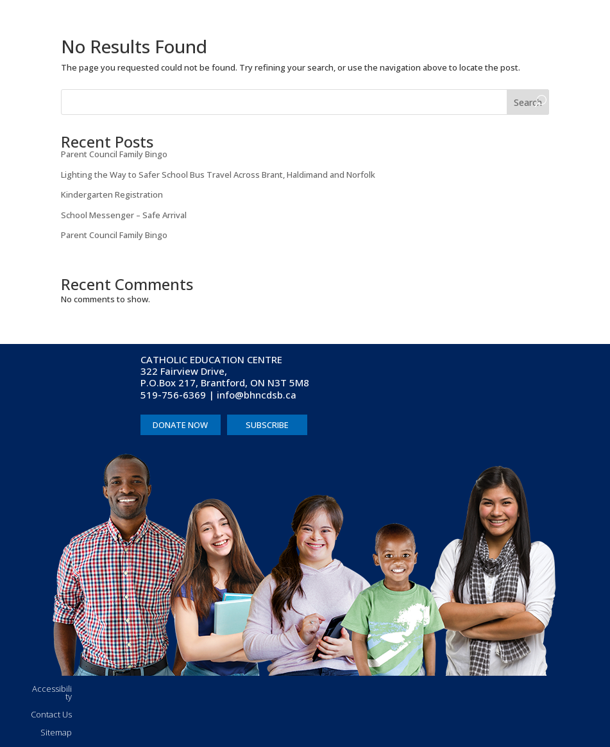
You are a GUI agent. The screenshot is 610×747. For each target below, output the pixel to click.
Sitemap (56, 732)
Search (528, 102)
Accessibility (52, 692)
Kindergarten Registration (112, 194)
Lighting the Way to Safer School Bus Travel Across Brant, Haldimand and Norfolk (218, 174)
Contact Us (51, 714)
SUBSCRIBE (267, 425)
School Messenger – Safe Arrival (124, 215)
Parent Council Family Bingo (114, 154)
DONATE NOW (180, 425)
